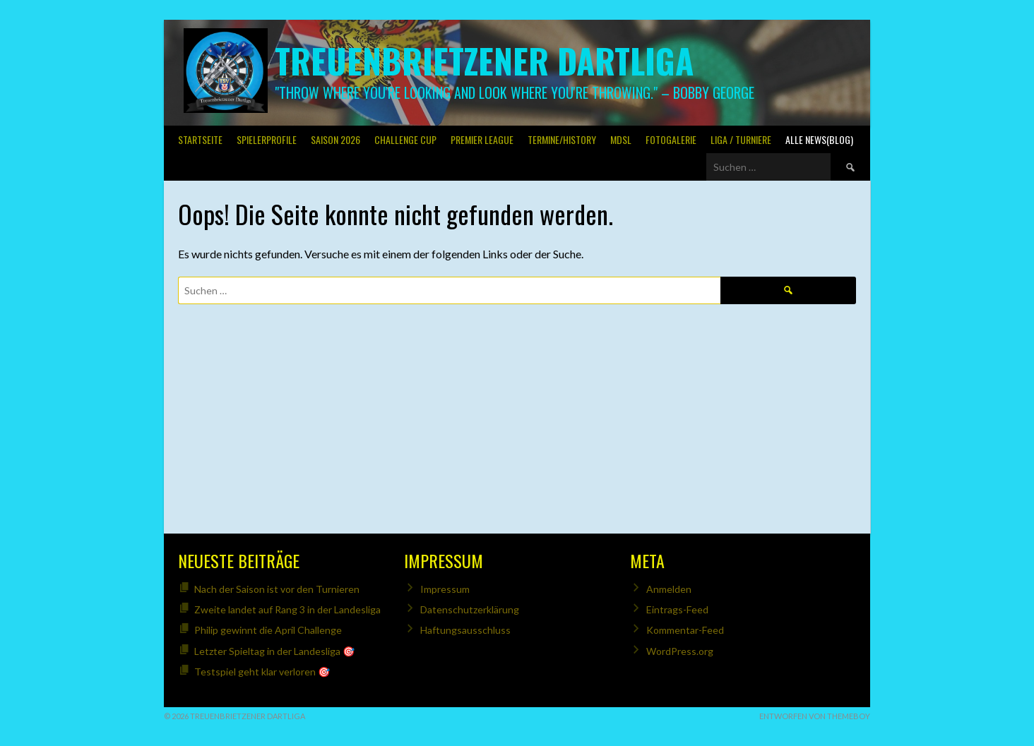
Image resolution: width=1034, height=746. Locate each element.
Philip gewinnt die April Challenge (268, 630)
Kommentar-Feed (685, 630)
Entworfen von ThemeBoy (814, 716)
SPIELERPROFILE (267, 139)
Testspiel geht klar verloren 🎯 (262, 672)
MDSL (620, 139)
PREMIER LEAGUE (482, 139)
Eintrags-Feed (677, 609)
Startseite (200, 139)
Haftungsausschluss (465, 630)
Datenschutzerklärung (469, 609)
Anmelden (668, 589)
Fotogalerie (671, 139)
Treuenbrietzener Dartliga (484, 60)
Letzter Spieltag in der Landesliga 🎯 (274, 651)
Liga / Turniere (741, 139)
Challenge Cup (405, 139)
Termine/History (562, 139)
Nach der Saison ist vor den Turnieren (276, 589)
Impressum (445, 589)
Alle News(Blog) (819, 139)
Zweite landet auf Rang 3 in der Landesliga (287, 609)
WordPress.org (679, 651)
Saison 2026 (335, 139)
